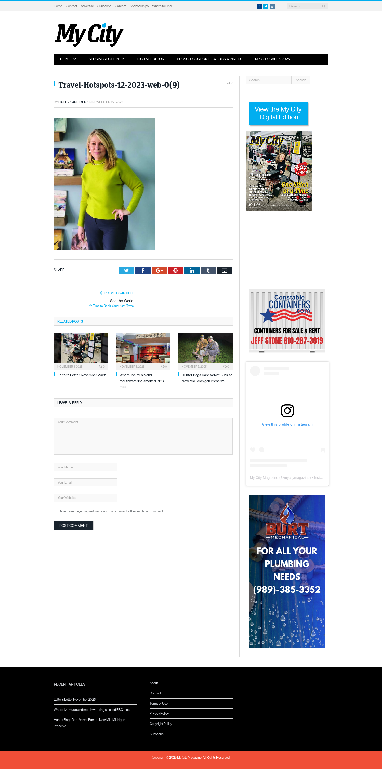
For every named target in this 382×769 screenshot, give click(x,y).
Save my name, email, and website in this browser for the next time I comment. (111, 511)
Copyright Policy (161, 724)
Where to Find (162, 6)
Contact (71, 6)
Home (58, 6)
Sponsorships (139, 6)
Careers (120, 6)
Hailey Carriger (72, 102)
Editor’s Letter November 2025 (81, 375)
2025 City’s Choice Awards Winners (209, 59)
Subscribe (104, 6)
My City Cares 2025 (272, 59)
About (154, 683)
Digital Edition (150, 59)
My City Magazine (264, 477)
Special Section (104, 59)
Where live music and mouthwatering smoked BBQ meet (142, 381)
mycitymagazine (297, 477)
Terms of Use (159, 703)
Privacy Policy (159, 713)
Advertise (87, 6)
